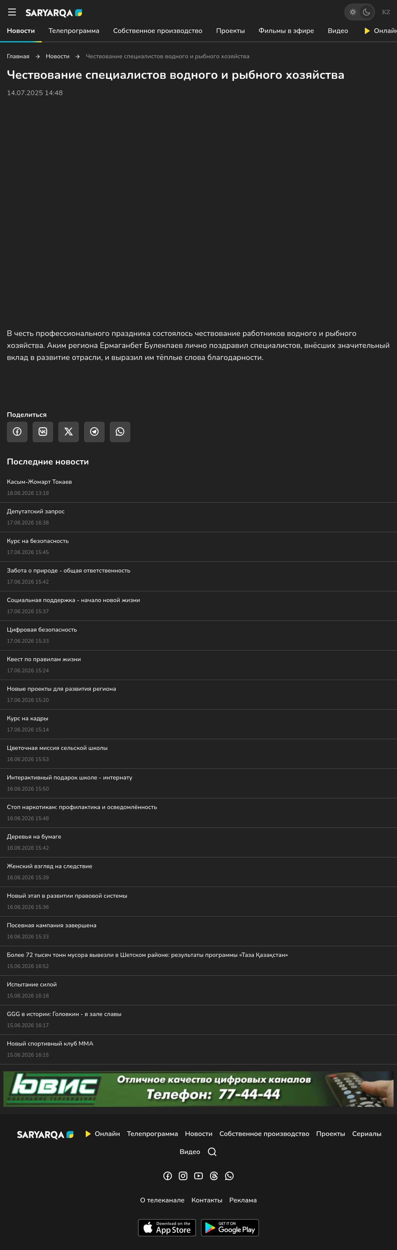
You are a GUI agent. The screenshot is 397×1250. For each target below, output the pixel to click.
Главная (18, 56)
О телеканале (162, 1200)
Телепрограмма (73, 31)
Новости (21, 31)
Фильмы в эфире (286, 31)
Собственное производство (157, 31)
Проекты (230, 31)
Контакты (206, 1200)
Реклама (243, 1200)
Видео (338, 31)
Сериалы (367, 1134)
